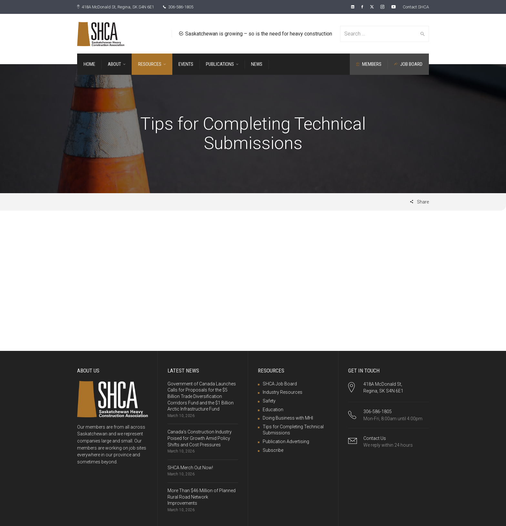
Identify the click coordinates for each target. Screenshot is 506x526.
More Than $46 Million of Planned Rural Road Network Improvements (201, 496)
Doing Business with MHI (288, 417)
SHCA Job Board (280, 383)
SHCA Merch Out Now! (190, 467)
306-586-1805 (188, 6)
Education (273, 409)
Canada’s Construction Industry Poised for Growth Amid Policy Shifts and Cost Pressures (199, 438)
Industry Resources (282, 391)
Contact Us (374, 438)
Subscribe (273, 449)
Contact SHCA (414, 6)
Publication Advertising (286, 441)
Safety (269, 400)
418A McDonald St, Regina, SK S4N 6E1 (119, 6)
